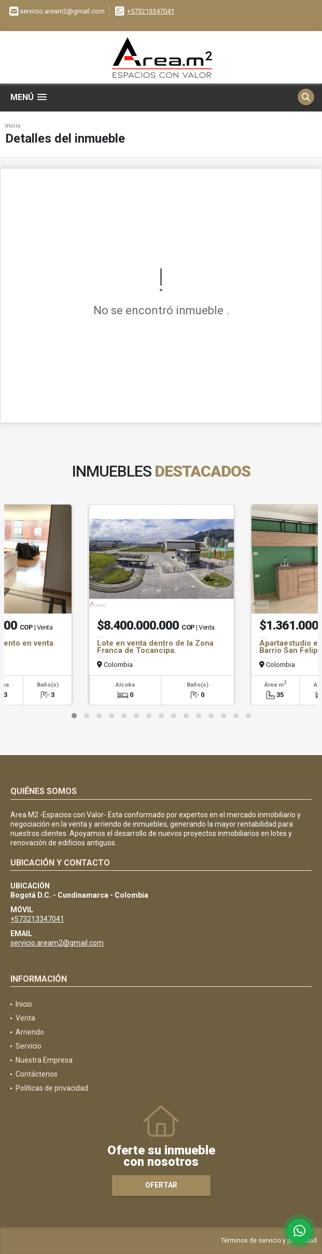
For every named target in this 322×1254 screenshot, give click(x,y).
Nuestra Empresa (44, 1060)
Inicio (13, 125)
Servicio (28, 1046)
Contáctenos (37, 1074)
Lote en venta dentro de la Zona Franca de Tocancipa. (155, 646)
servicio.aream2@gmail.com (57, 943)
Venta (25, 1018)
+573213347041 (150, 11)
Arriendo (30, 1032)
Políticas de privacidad (52, 1088)
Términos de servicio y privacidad (269, 1240)
